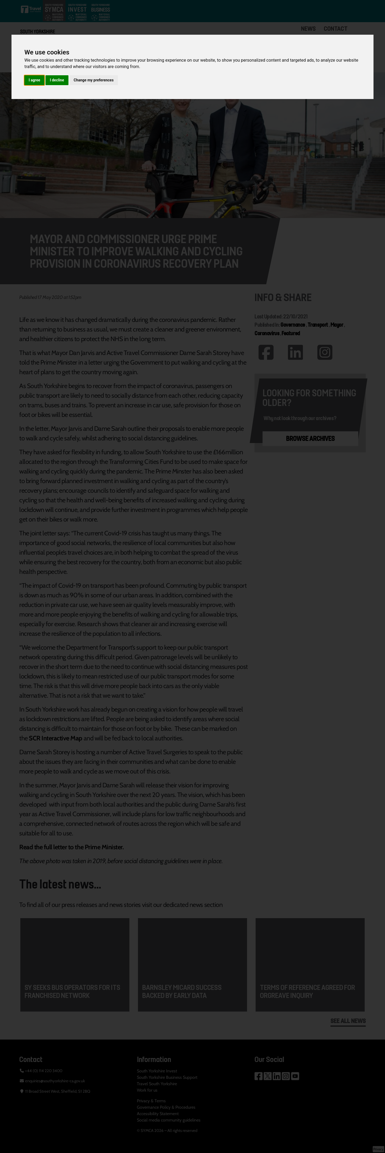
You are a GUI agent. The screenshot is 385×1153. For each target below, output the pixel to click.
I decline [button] (57, 80)
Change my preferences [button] (94, 80)
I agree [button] (34, 80)
